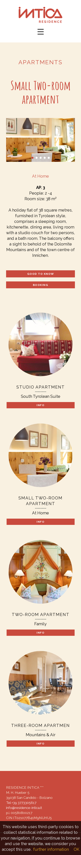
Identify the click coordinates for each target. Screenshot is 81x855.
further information (51, 849)
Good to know (40, 273)
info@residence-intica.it (24, 808)
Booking (40, 284)
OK (76, 849)
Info (40, 405)
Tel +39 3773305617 (21, 803)
